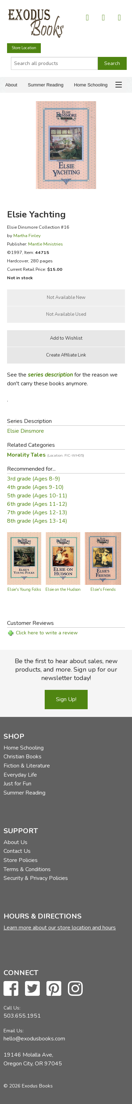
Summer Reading (45, 84)
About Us (15, 842)
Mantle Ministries (45, 244)
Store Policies (21, 860)
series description (50, 375)
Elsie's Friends (102, 589)
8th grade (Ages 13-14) (37, 521)
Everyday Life (20, 775)
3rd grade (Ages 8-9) (33, 479)
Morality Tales (45, 455)
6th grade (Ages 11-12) (37, 504)
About (11, 84)
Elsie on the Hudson (63, 589)
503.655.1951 (22, 1016)
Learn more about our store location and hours (60, 928)
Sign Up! (66, 699)
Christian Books (23, 756)
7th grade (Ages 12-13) (37, 512)
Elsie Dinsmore (25, 431)
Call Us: (12, 1008)
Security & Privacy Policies (36, 878)
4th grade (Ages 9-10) (35, 487)
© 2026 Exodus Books (28, 1086)
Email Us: (14, 1030)
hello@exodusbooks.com (34, 1039)
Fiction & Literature (27, 766)
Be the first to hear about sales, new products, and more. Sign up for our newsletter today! (66, 669)
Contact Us (17, 851)
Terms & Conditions (27, 869)
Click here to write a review (47, 632)
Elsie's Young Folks (24, 589)
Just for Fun (17, 784)
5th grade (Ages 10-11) (37, 495)
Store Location (24, 48)
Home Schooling (90, 84)
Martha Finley (27, 236)
